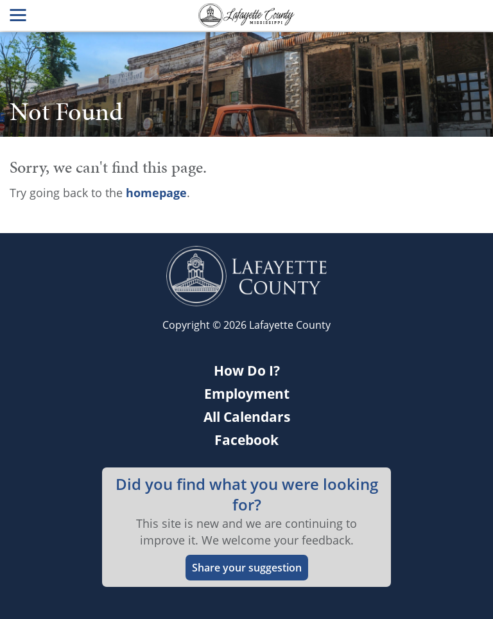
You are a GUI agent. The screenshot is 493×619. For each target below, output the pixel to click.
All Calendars (246, 417)
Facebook (246, 440)
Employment (247, 394)
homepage (156, 192)
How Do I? (247, 370)
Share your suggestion (247, 568)
